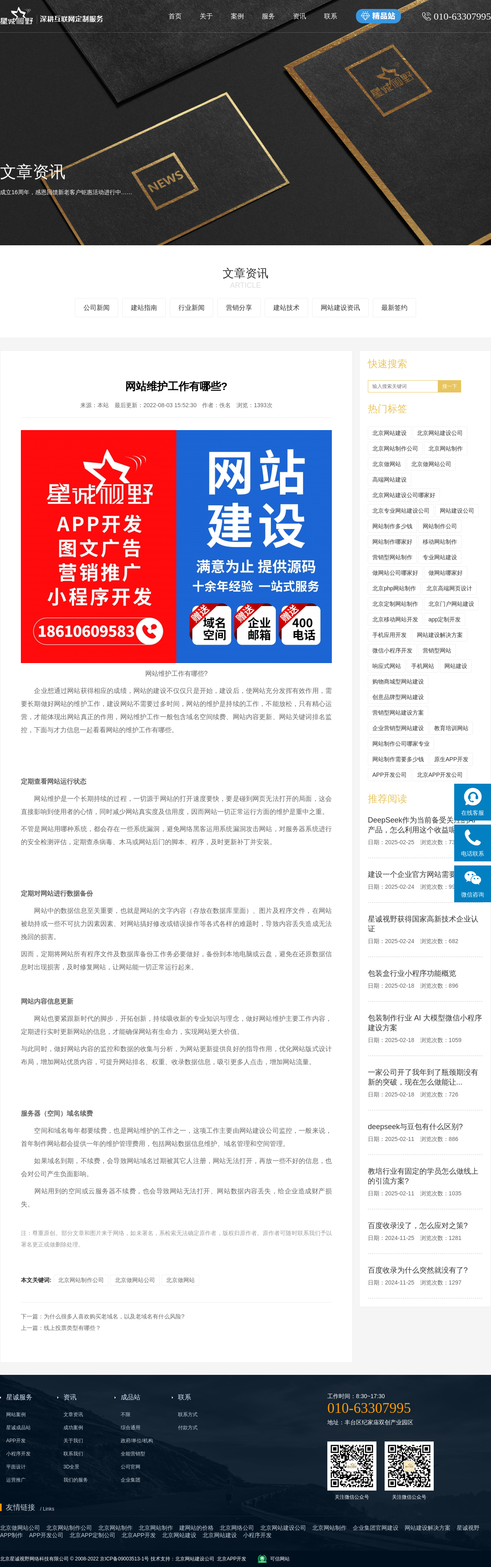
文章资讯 (73, 1414)
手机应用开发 (389, 635)
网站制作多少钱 (392, 526)
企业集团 (130, 1480)
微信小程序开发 (392, 650)
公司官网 (130, 1467)
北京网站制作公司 (81, 1280)
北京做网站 (180, 1280)
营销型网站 (437, 650)
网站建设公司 (457, 510)
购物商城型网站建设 (398, 681)
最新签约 (394, 307)
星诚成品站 (18, 1427)
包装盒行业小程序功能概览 (412, 973)
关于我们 (73, 1441)
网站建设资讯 (340, 307)
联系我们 (73, 1454)
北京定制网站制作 (395, 604)
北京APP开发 (231, 1559)
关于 (206, 16)
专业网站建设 (440, 557)
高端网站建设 (389, 479)
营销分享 (239, 307)
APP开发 (16, 1441)
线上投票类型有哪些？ (72, 1328)
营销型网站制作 (392, 557)
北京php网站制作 (394, 588)
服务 (268, 16)
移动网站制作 (440, 541)
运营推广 (16, 1480)
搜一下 (449, 386)
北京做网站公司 (135, 1280)
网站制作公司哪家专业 (401, 743)
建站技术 (286, 307)
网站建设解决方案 (440, 635)
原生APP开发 (451, 759)
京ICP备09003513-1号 (124, 1559)
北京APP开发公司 (440, 774)
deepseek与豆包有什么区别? (415, 1127)
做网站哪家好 (445, 572)
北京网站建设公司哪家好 (403, 495)
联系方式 (188, 1414)
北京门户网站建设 (451, 604)
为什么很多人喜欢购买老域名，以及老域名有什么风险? (114, 1316)
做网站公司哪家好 (395, 572)
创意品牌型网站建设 (398, 697)
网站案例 (16, 1414)
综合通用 (130, 1427)
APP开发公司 (389, 774)
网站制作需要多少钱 (398, 759)
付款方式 (188, 1427)
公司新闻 (96, 307)
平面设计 (16, 1467)
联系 (330, 16)
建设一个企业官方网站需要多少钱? (425, 874)
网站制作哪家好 (392, 541)
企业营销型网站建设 (398, 728)
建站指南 (144, 307)
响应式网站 (386, 666)
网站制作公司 (440, 526)
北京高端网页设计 (449, 588)
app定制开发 (444, 619)
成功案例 (73, 1427)
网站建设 (455, 666)
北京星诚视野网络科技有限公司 (35, 1559)
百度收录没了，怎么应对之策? (418, 1226)
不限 (126, 1414)
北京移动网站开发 (395, 619)
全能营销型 (133, 1454)
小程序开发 (18, 1454)
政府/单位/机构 (137, 1441)
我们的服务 (75, 1480)
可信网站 (280, 1559)
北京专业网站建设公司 (401, 510)
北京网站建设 (389, 433)
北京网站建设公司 (440, 433)
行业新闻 (191, 307)
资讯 (299, 16)
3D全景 (71, 1467)
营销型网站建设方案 (398, 712)
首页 (175, 16)
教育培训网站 (451, 728)
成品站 (130, 1397)
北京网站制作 (445, 448)
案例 (237, 16)
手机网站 (422, 666)
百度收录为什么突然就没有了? (418, 1270)
